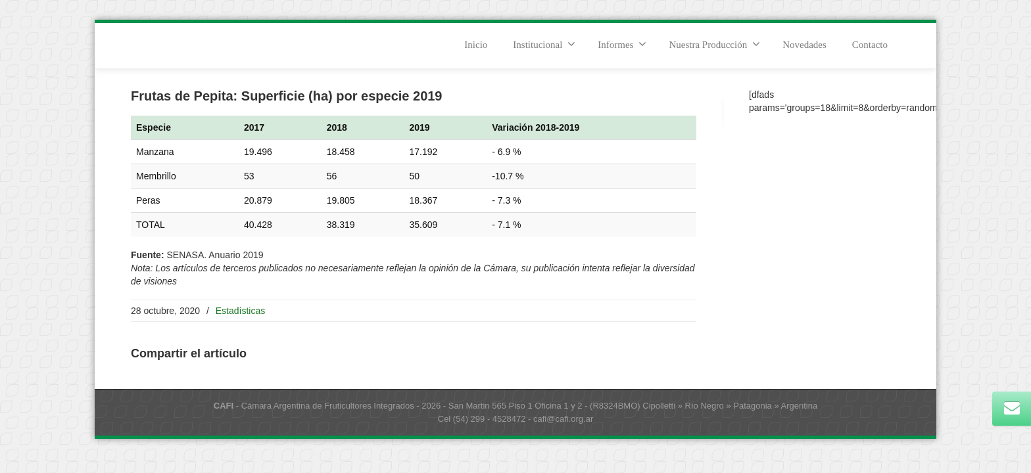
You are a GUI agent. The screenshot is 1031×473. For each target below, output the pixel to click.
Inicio (475, 44)
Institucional (544, 44)
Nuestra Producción (714, 44)
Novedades (804, 44)
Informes (622, 44)
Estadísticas (240, 310)
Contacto (870, 44)
